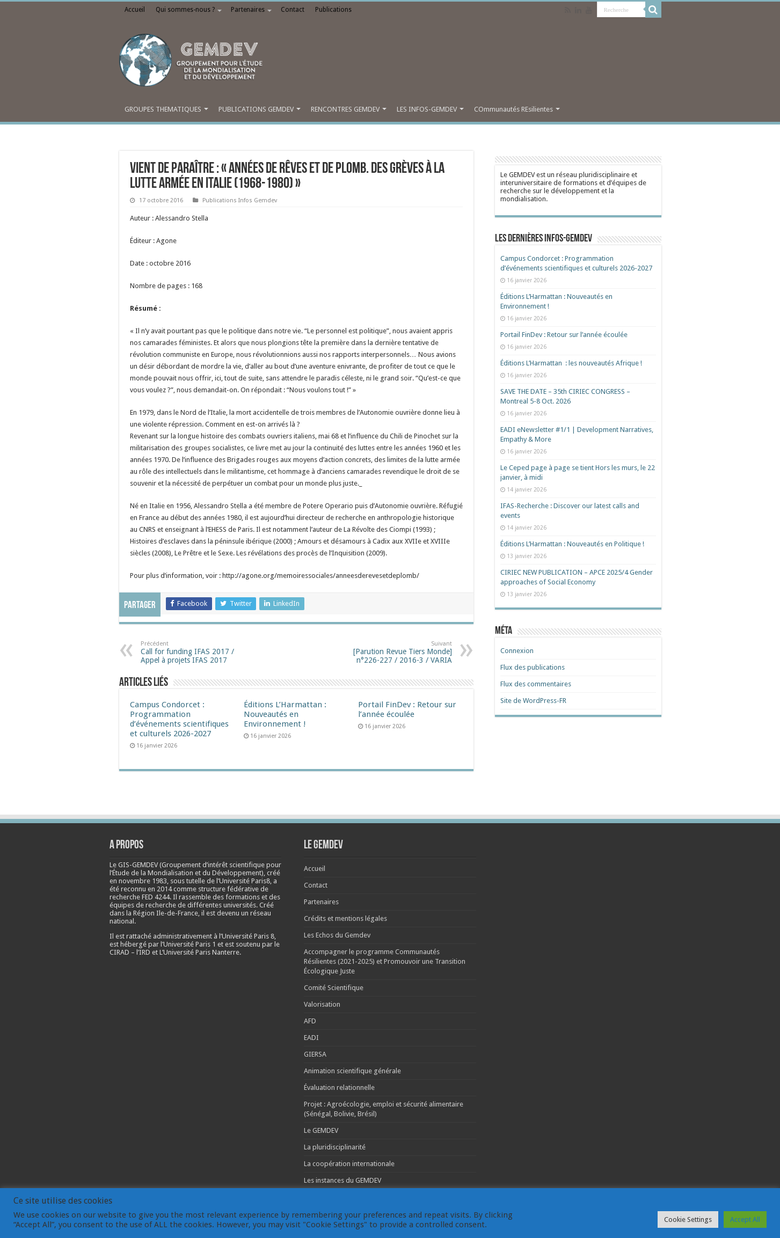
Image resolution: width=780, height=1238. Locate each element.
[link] (143, 881)
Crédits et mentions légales (345, 918)
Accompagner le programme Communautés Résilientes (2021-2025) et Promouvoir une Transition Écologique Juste (384, 961)
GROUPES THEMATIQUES (163, 109)
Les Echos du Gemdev (337, 935)
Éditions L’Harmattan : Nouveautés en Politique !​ (572, 544)
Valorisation (322, 1004)
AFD (310, 1021)
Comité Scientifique (333, 988)
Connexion (517, 651)
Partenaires (248, 9)
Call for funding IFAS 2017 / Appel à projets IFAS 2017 (196, 652)
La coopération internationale (349, 1164)
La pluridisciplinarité (335, 1147)
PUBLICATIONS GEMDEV (256, 109)
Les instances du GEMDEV (342, 1180)
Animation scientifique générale (352, 1071)
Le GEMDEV (321, 1130)
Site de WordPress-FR (533, 701)
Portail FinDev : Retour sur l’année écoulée (407, 709)
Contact (292, 9)
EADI (311, 1038)
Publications (333, 9)
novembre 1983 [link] (143, 881)
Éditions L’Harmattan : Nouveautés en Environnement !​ (285, 714)
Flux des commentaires (535, 684)
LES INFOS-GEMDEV (427, 109)
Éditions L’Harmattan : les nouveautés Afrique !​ (571, 363)
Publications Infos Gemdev (239, 200)
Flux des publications (532, 667)
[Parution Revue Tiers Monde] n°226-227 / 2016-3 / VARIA (397, 652)
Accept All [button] (745, 1219)
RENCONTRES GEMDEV (345, 109)
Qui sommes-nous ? (185, 9)
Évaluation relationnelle (339, 1087)
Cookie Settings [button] (688, 1219)
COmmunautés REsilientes (513, 109)
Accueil (135, 9)
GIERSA (315, 1054)
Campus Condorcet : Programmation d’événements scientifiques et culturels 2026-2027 (179, 719)
